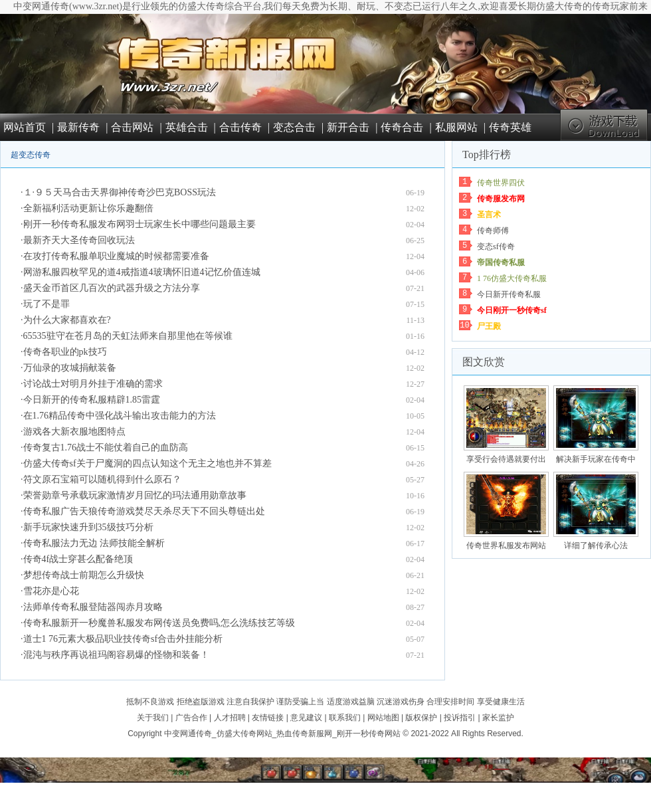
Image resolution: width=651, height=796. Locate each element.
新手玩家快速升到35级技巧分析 (88, 527)
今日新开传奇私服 (509, 294)
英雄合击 (186, 127)
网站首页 (24, 127)
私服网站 (456, 127)
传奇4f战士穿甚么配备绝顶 (78, 559)
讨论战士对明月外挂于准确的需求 (93, 384)
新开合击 (348, 127)
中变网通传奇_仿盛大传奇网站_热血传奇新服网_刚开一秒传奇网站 (282, 733)
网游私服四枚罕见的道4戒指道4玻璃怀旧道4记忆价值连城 (141, 272)
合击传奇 (240, 127)
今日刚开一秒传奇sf (512, 310)
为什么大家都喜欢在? (67, 320)
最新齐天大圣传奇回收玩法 (79, 240)
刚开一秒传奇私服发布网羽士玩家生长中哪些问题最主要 (139, 224)
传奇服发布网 (501, 198)
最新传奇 (78, 127)
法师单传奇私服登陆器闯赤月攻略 (93, 607)
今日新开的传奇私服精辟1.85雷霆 (92, 400)
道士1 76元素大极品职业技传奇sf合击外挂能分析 (123, 639)
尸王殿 (489, 326)
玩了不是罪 (46, 304)
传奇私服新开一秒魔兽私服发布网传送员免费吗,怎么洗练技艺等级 (159, 623)
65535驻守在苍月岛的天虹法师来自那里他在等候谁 (127, 336)
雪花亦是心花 (51, 591)
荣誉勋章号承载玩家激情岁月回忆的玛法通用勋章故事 (134, 495)
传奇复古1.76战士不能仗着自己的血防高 (106, 447)
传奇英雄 (510, 127)
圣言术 (489, 214)
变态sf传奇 (496, 246)
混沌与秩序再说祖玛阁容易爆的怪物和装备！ (116, 655)
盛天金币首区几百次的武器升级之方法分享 (111, 288)
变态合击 (294, 127)
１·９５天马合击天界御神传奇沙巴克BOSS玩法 (120, 192)
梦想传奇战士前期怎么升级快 (83, 575)
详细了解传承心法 (596, 545)
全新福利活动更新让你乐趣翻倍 (88, 208)
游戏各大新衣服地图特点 (74, 432)
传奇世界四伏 (501, 182)
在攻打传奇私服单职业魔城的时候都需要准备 (116, 256)
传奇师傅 (493, 230)
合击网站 (132, 127)
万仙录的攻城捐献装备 (69, 368)
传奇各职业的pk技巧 (65, 352)
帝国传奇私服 (501, 262)
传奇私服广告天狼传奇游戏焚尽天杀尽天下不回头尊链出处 (144, 511)
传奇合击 (402, 127)
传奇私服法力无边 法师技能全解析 (94, 543)
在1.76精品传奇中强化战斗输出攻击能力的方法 (120, 416)
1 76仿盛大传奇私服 (512, 278)
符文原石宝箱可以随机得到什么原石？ (102, 479)
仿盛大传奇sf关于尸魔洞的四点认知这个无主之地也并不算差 (147, 463)
